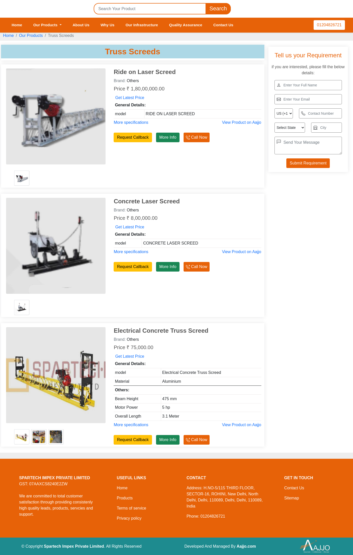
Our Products (31, 35)
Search (218, 9)
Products (125, 498)
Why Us (107, 25)
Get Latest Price (129, 97)
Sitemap (291, 498)
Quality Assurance (185, 25)
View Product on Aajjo (241, 122)
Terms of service (131, 508)
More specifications (131, 122)
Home (17, 25)
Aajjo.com (246, 546)
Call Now (196, 137)
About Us (81, 25)
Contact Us (223, 25)
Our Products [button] (46, 25)
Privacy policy (129, 518)
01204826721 (329, 25)
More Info (167, 137)
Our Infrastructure (141, 25)
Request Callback (132, 137)
